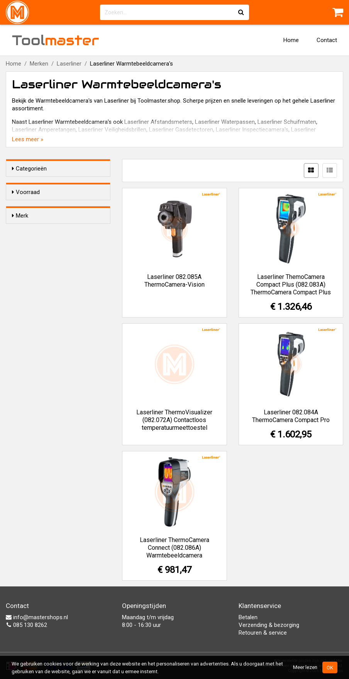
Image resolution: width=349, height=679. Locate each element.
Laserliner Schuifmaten (287, 121)
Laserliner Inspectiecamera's (252, 129)
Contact (327, 40)
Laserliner (69, 63)
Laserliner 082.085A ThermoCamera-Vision (174, 280)
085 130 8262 (26, 625)
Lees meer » (27, 139)
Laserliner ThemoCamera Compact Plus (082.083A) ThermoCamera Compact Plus (291, 284)
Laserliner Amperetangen (44, 129)
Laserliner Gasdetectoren (181, 129)
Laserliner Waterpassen (225, 121)
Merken (39, 63)
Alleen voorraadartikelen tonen (62, 206)
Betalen (248, 617)
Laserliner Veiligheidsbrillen (112, 129)
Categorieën (29, 168)
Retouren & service (263, 632)
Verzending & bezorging (269, 625)
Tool (55, 40)
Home (291, 40)
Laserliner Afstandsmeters (158, 121)
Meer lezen (305, 667)
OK (330, 667)
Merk (20, 229)
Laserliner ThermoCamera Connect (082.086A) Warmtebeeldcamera (174, 547)
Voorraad (26, 192)
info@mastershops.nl (37, 617)
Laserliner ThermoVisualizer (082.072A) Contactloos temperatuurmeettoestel (174, 420)
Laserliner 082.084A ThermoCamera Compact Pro (291, 416)
